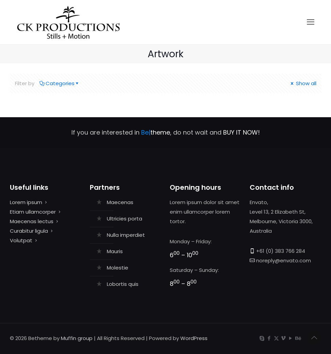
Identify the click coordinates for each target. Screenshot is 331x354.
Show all (302, 83)
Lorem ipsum (26, 202)
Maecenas (120, 202)
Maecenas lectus (31, 221)
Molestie (117, 267)
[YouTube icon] (290, 338)
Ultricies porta (124, 218)
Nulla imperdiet (126, 234)
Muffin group (77, 338)
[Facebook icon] (269, 338)
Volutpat (21, 240)
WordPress (194, 338)
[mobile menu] (310, 22)
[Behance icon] (297, 338)
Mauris (115, 251)
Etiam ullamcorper (33, 211)
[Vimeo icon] (283, 338)
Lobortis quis (122, 284)
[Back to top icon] (314, 337)
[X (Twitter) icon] (276, 338)
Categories (59, 83)
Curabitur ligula (29, 230)
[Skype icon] (262, 338)
